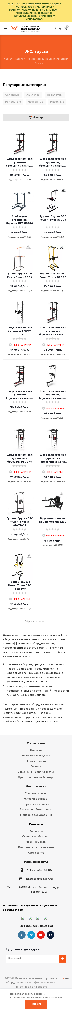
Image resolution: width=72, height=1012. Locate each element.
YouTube (41, 935)
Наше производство (36, 755)
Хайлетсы (33, 94)
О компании (36, 743)
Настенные (35, 101)
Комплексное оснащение (36, 847)
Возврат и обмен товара (36, 809)
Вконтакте (22, 935)
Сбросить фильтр (36, 621)
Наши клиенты (36, 761)
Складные (12, 94)
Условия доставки (36, 798)
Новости (36, 750)
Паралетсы (54, 94)
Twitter (50, 935)
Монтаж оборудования (36, 815)
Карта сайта (36, 852)
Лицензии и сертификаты (36, 771)
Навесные (57, 101)
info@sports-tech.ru (39, 879)
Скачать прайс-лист (36, 836)
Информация (36, 786)
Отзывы (36, 766)
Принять (36, 1004)
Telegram (31, 935)
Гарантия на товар (36, 804)
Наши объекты (36, 841)
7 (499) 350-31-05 (39, 870)
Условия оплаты (36, 793)
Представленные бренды (36, 777)
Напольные (13, 101)
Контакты (36, 831)
